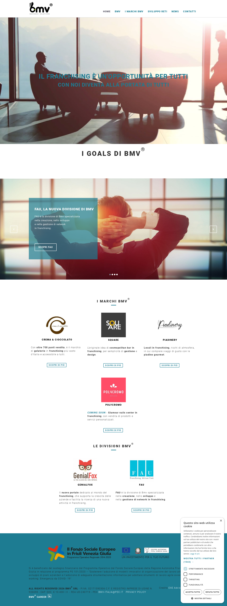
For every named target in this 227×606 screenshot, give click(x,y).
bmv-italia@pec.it (110, 592)
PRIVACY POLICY (136, 592)
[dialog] (202, 560)
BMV (118, 11)
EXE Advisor (176, 587)
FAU (141, 484)
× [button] (221, 521)
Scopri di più (57, 365)
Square (113, 340)
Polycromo (113, 404)
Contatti (189, 11)
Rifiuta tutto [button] (212, 592)
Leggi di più (195, 554)
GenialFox (85, 484)
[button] (202, 560)
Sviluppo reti (157, 11)
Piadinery (170, 340)
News (175, 11)
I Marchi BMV (134, 11)
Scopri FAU (45, 247)
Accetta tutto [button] (193, 592)
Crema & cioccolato (57, 339)
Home (106, 11)
